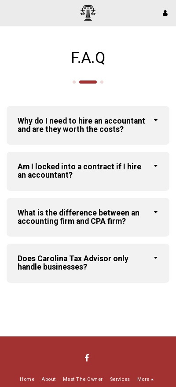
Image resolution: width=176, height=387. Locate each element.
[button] (9, 12)
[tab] (88, 125)
